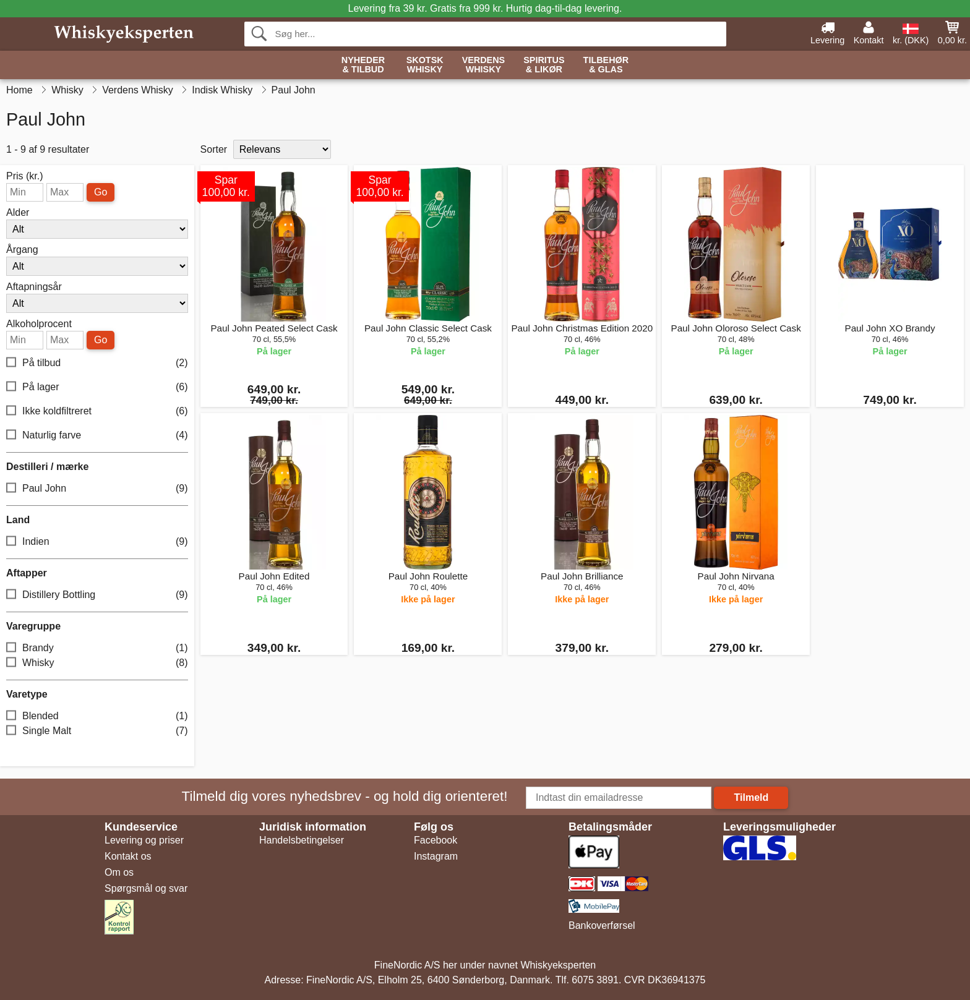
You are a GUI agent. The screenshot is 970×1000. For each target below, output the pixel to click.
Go (100, 192)
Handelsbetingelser (301, 840)
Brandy (97, 648)
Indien (97, 542)
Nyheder (363, 65)
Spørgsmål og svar (146, 888)
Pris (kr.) (24, 176)
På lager (97, 387)
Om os (119, 872)
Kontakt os (128, 856)
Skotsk (425, 65)
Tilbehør (606, 65)
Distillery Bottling (97, 595)
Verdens (483, 65)
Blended (97, 716)
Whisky (97, 663)
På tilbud (97, 363)
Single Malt (97, 731)
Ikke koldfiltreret (97, 411)
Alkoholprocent (39, 324)
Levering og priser (144, 840)
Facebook (435, 840)
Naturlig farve (97, 436)
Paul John (97, 489)
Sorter (214, 149)
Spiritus (543, 65)
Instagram (436, 856)
